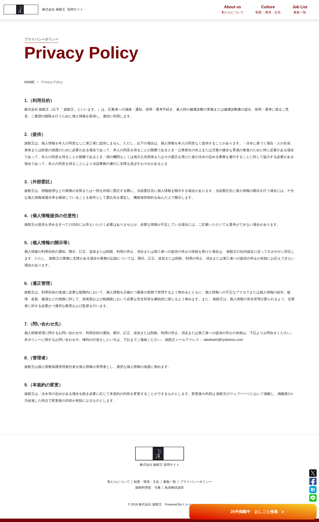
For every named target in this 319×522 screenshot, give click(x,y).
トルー (186, 504)
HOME (29, 82)
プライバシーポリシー (196, 482)
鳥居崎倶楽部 (174, 487)
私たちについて (118, 482)
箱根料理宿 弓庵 (148, 487)
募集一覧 (169, 482)
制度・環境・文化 (146, 482)
